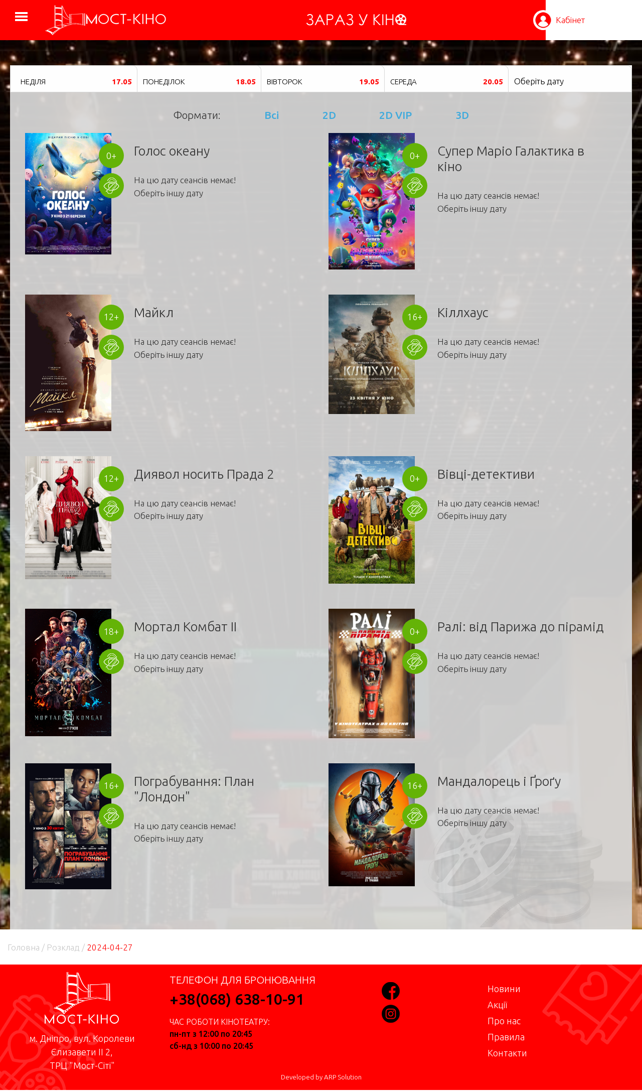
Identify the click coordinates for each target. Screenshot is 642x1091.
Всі (271, 115)
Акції (497, 1005)
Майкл (154, 312)
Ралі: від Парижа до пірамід (520, 626)
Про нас (504, 1021)
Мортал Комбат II (185, 626)
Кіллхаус (463, 312)
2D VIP (395, 115)
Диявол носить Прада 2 (204, 474)
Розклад (63, 947)
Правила (506, 1037)
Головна (24, 947)
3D (462, 115)
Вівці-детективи (486, 474)
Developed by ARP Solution (321, 1077)
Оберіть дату (539, 81)
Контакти (507, 1053)
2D (329, 115)
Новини (504, 989)
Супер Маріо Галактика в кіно (510, 159)
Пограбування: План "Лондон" (194, 789)
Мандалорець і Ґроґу (499, 781)
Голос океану (172, 151)
